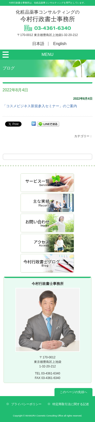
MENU (47, 54)
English (59, 44)
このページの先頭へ (73, 392)
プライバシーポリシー (26, 404)
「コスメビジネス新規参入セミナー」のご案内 (40, 106)
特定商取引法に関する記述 (70, 404)
